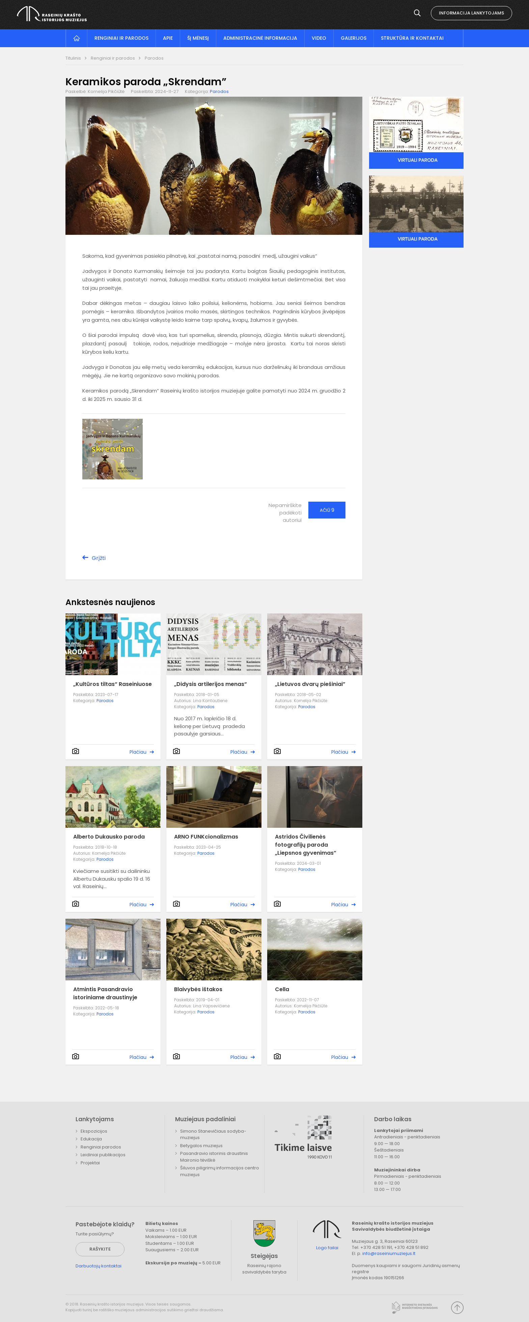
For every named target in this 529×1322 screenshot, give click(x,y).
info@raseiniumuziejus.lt (388, 1253)
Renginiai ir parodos (121, 38)
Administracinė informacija (260, 38)
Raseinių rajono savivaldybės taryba (264, 1269)
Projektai (90, 1163)
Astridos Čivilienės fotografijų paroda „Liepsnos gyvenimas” (305, 845)
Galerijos (353, 38)
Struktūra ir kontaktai (412, 38)
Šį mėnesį (198, 38)
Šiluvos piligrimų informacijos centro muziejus (219, 1171)
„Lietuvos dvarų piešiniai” (310, 684)
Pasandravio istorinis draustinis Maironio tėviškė (214, 1156)
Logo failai (327, 1248)
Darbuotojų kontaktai (98, 1266)
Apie (168, 38)
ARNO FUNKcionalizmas (206, 837)
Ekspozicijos (94, 1131)
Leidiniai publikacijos (103, 1155)
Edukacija (91, 1139)
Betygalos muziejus (201, 1145)
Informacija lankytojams (471, 13)
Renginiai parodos (101, 1147)
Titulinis (73, 58)
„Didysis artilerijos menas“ (210, 684)
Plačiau (138, 752)
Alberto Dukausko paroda (109, 837)
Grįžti (99, 558)
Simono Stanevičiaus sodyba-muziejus (213, 1134)
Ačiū (327, 510)
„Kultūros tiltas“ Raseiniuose (112, 684)
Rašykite (100, 1249)
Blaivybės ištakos (198, 989)
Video (319, 38)
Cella (282, 989)
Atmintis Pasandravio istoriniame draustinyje (105, 993)
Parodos (154, 58)
